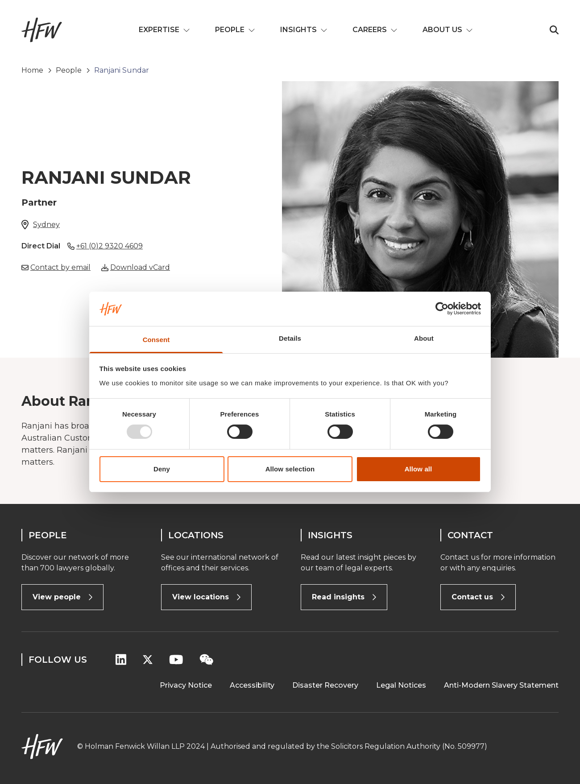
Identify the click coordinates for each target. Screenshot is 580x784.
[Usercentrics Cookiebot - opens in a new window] (442, 308)
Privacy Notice (186, 685)
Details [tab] (290, 338)
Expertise (164, 29)
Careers (375, 29)
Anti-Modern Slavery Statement (501, 685)
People (235, 29)
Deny (161, 469)
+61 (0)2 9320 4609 (109, 246)
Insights (303, 29)
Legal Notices (401, 685)
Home (32, 70)
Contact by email (60, 267)
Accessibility (252, 685)
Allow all (418, 469)
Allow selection (290, 469)
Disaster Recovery (325, 685)
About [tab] (424, 338)
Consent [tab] (156, 339)
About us (448, 29)
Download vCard (140, 267)
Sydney (46, 224)
